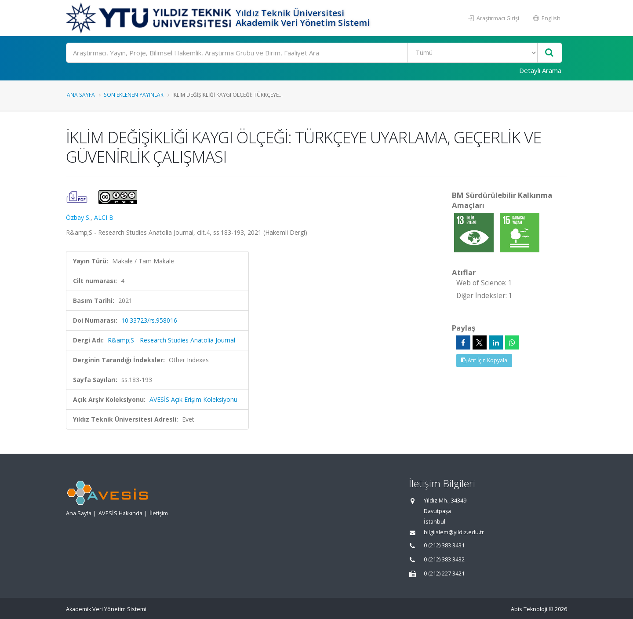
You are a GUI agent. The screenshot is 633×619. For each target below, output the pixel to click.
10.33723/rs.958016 (149, 320)
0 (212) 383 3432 (444, 559)
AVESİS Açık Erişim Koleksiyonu (193, 399)
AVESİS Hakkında (120, 513)
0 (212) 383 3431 (444, 545)
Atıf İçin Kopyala (484, 360)
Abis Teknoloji (529, 609)
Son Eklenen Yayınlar (134, 94)
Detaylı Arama (540, 70)
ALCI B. (104, 217)
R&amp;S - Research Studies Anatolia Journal (171, 340)
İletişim (158, 513)
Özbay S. (78, 217)
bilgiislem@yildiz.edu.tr (454, 532)
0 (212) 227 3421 (444, 573)
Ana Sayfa (81, 94)
